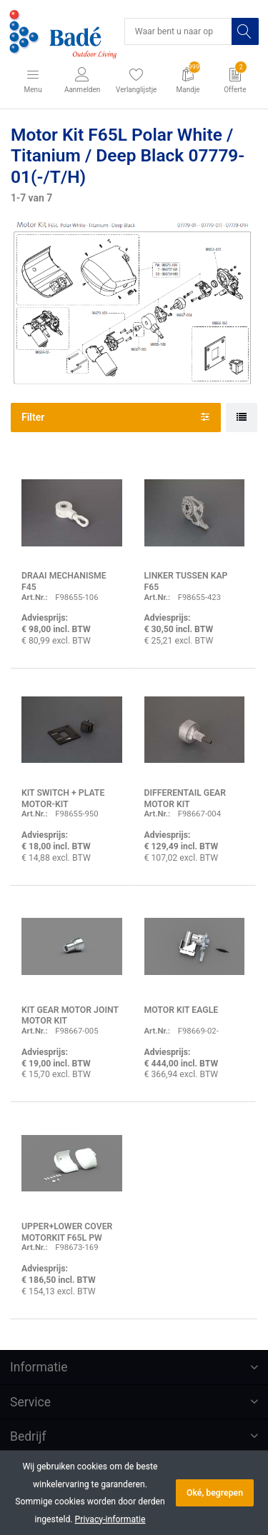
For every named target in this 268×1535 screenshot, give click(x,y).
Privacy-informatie (110, 1519)
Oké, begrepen (215, 1493)
